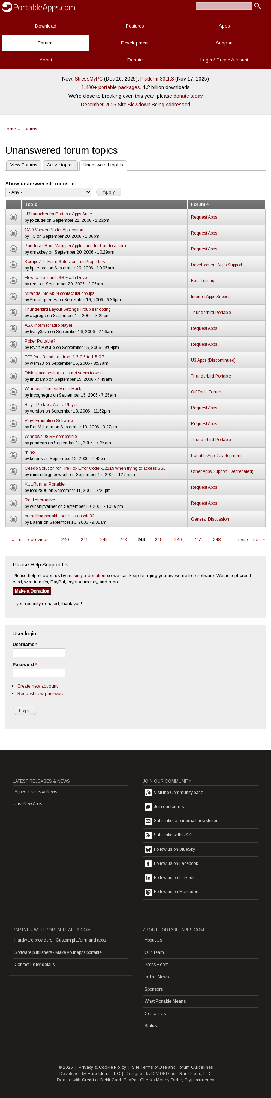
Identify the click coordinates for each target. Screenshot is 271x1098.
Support (224, 43)
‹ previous (38, 539)
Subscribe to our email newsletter (181, 821)
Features (135, 26)
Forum (200, 204)
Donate (135, 60)
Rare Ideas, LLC (104, 1073)
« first (17, 539)
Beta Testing (203, 280)
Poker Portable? (40, 341)
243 (123, 539)
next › (242, 539)
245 (158, 539)
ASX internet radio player (48, 325)
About (46, 60)
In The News (157, 976)
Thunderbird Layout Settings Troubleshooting (68, 309)
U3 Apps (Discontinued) (213, 360)
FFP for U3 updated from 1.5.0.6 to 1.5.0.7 (64, 357)
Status (151, 1025)
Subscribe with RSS (168, 835)
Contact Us (155, 1013)
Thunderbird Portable (211, 312)
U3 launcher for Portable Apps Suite (58, 214)
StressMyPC (89, 79)
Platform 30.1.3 (157, 79)
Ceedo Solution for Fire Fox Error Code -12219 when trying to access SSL (95, 468)
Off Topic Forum (206, 392)
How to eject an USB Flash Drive (56, 277)
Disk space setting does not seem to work (64, 372)
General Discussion (210, 519)
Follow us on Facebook (171, 863)
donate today (188, 96)
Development (135, 43)
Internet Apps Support (211, 296)
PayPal (131, 1080)
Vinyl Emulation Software (49, 420)
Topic (31, 204)
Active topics (60, 164)
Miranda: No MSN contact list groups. (60, 293)
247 (197, 539)
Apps (224, 26)
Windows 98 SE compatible (51, 436)
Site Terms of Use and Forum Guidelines (172, 1067)
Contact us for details (34, 964)
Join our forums (164, 807)
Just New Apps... (29, 803)
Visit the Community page (174, 792)
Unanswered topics (101, 164)
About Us (153, 940)
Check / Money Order (161, 1080)
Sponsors (154, 989)
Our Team (154, 952)
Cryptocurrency (199, 1080)
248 (217, 539)
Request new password (41, 693)
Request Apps (204, 217)
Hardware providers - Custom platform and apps (60, 940)
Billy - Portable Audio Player (51, 404)
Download (45, 26)
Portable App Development (216, 455)
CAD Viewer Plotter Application (54, 229)
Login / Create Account (224, 60)
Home (10, 128)
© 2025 (65, 1067)
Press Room (157, 964)
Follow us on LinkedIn (170, 878)
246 (178, 539)
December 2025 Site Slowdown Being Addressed (135, 104)
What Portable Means (165, 1001)
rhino (30, 452)
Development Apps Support (216, 264)
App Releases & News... (37, 791)
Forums (46, 43)
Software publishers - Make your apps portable (58, 952)
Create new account (37, 686)
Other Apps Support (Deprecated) (222, 471)
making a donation (86, 575)
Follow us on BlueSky (170, 849)
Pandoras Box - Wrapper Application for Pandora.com (75, 245)
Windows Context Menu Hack (53, 388)
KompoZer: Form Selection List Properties (65, 261)
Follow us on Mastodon (171, 892)
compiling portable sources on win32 (60, 516)
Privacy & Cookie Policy (102, 1067)
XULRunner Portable (45, 484)
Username (25, 644)
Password (25, 664)
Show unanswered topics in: (40, 183)
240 (65, 539)
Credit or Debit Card (101, 1080)
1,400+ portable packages (110, 87)
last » (259, 539)
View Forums (23, 164)
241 (84, 539)
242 (104, 539)
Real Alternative (40, 500)
